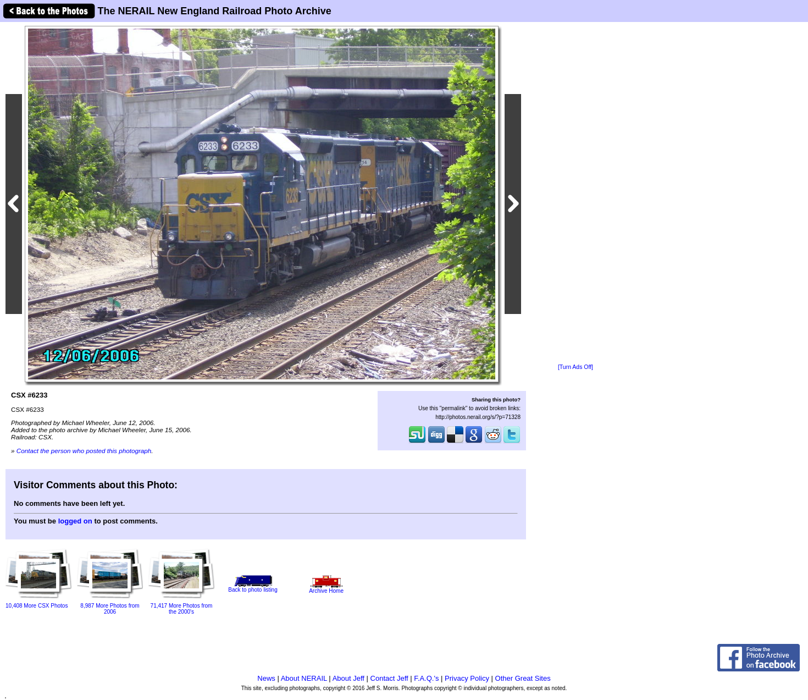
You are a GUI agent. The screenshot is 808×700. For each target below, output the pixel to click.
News (266, 678)
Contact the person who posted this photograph (84, 450)
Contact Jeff (389, 678)
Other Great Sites (523, 678)
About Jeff (348, 678)
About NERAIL (304, 678)
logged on (75, 521)
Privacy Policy (467, 678)
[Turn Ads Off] (575, 367)
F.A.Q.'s (426, 678)
